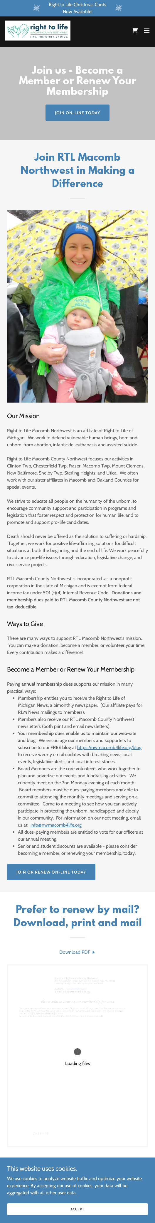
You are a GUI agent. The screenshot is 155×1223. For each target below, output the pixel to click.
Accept (77, 1209)
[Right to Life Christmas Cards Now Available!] (77, 8)
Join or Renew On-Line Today (51, 872)
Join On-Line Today (77, 112)
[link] (37, 30)
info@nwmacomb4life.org (56, 825)
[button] (147, 30)
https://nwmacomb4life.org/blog (109, 747)
